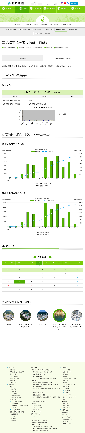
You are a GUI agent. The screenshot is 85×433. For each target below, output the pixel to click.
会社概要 (12, 367)
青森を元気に (36, 406)
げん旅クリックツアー (69, 381)
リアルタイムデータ (16, 398)
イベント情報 (66, 367)
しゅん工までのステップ (39, 373)
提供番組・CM (67, 369)
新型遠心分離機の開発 (39, 392)
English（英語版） (67, 421)
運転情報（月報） (74, 26)
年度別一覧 (49, 45)
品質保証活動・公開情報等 (17, 409)
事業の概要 (17, 21)
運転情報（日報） (61, 26)
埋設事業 (36, 21)
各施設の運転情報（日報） (62, 45)
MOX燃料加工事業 (66, 21)
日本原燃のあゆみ (14, 375)
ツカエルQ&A (68, 392)
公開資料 (13, 413)
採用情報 (77, 8)
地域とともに (35, 400)
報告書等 (13, 415)
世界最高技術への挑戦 (37, 390)
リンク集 (64, 412)
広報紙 (65, 373)
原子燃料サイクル (69, 388)
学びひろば (66, 383)
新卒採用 (65, 400)
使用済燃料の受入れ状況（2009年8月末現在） (31, 45)
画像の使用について (68, 416)
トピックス (35, 415)
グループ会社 (13, 379)
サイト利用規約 (66, 414)
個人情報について (67, 418)
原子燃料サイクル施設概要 (17, 369)
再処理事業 (44, 21)
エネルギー (67, 385)
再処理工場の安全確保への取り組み (42, 379)
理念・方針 (13, 371)
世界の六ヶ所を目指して (39, 398)
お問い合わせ (66, 409)
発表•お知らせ (51, 8)
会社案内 (8, 8)
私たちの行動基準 (14, 373)
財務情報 (12, 377)
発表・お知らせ (35, 411)
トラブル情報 (38, 31)
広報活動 (63, 8)
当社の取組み (37, 8)
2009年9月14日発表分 (9, 45)
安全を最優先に (36, 377)
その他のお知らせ (36, 421)
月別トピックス (48, 26)
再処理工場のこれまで (39, 371)
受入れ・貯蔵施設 (62, 55)
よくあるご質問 (15, 407)
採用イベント (66, 405)
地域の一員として (37, 402)
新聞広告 (65, 371)
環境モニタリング (14, 396)
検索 (55, 4)
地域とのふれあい (37, 404)
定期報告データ (15, 400)
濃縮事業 (28, 21)
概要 (11, 384)
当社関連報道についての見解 (39, 417)
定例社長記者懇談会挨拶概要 (39, 419)
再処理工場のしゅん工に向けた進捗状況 (30, 26)
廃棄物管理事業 (54, 21)
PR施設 (65, 379)
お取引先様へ (74, 3)
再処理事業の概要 (11, 26)
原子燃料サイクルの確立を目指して (41, 367)
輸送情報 (47, 31)
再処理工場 (22, 55)
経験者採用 (66, 402)
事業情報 (22, 8)
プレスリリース (36, 413)
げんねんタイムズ (36, 408)
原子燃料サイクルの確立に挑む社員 (42, 369)
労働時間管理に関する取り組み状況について (44, 423)
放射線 (66, 390)
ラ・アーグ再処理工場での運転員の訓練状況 (44, 375)
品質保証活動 (14, 411)
